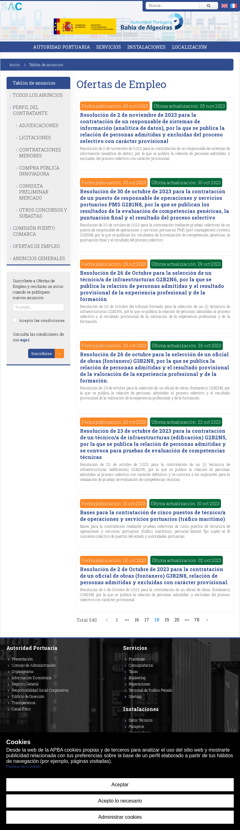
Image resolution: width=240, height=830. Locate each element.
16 (137, 620)
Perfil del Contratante (30, 110)
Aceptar (119, 784)
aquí (25, 340)
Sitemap (135, 696)
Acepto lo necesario (120, 800)
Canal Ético (21, 708)
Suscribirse (41, 353)
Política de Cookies (23, 766)
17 (146, 620)
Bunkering (137, 677)
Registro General (25, 683)
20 (176, 620)
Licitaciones (35, 138)
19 (167, 620)
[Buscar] (208, 5)
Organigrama (22, 671)
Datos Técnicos (141, 720)
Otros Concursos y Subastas (43, 213)
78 (196, 620)
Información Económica (31, 677)
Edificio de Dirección (28, 696)
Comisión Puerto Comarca (34, 231)
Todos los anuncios (38, 95)
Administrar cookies (120, 817)
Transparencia (23, 702)
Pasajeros (136, 726)
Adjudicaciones (38, 125)
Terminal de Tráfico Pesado (150, 690)
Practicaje (137, 658)
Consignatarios (141, 665)
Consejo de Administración (34, 665)
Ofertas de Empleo (36, 246)
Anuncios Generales (39, 258)
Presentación (22, 658)
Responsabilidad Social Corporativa (40, 690)
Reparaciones (139, 683)
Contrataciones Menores (40, 153)
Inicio (15, 64)
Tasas (133, 671)
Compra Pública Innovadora (39, 171)
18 (156, 620)
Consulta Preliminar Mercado (33, 192)
